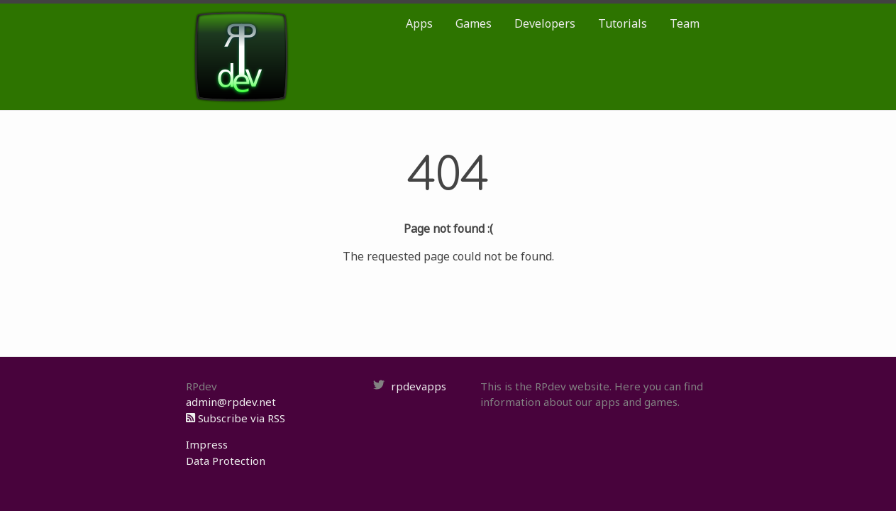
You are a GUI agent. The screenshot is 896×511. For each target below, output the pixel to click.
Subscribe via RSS (235, 418)
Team (684, 23)
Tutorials (622, 23)
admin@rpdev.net (231, 402)
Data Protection (225, 461)
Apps (419, 23)
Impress (207, 444)
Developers (544, 23)
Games (473, 23)
